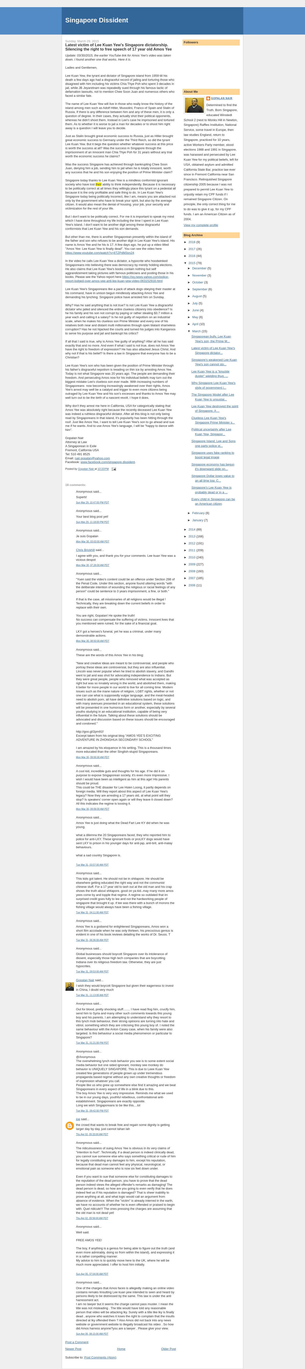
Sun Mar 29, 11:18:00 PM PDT (92, 522)
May (195, 317)
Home (121, 1349)
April (195, 324)
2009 (192, 564)
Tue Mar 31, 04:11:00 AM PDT (92, 912)
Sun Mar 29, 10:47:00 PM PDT (92, 502)
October (198, 282)
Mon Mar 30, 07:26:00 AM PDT (92, 565)
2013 (192, 536)
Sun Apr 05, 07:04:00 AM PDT (92, 1274)
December (200, 268)
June (196, 310)
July (195, 303)
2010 (192, 557)
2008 (192, 571)
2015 (192, 263)
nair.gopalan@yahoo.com (92, 458)
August (197, 296)
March (197, 331)
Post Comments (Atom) (100, 1357)
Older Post (168, 1349)
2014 (192, 529)
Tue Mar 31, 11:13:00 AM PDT (92, 995)
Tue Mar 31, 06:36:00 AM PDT (92, 940)
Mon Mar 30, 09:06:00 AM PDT (92, 757)
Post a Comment (76, 1342)
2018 (192, 242)
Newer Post (73, 1349)
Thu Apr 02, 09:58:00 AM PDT (92, 1218)
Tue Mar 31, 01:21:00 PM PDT (92, 1043)
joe (78, 1119)
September (200, 289)
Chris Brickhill (85, 550)
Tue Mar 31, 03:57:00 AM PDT (92, 864)
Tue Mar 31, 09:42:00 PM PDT (92, 1110)
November (200, 275)
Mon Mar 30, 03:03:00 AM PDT (92, 541)
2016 (192, 256)
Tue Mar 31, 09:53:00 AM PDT (92, 971)
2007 (192, 578)
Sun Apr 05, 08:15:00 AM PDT (92, 1334)
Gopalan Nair (85, 980)
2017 (192, 249)
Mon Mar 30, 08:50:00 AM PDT (92, 641)
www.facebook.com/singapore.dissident (108, 462)
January (198, 520)
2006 (192, 585)
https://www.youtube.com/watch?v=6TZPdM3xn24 (99, 253)
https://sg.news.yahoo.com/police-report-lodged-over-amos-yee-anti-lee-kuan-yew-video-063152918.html (117, 279)
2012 (192, 543)
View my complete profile (201, 225)
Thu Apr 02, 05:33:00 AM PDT (92, 1134)
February (199, 513)
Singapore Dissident (96, 20)
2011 (192, 550)
